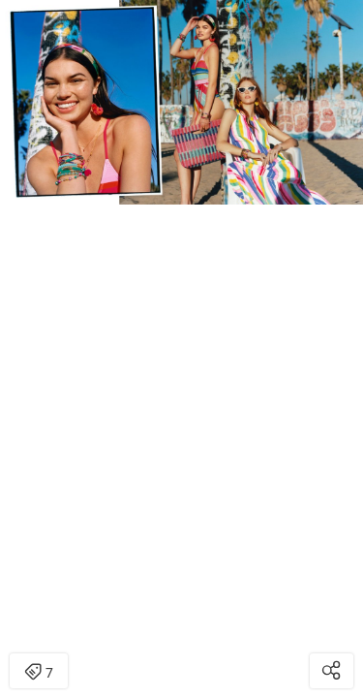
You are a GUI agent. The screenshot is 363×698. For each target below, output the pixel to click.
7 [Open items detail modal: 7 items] (38, 673)
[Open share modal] (331, 670)
